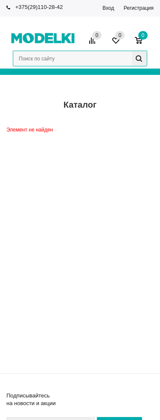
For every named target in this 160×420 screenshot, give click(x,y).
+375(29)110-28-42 (39, 7)
